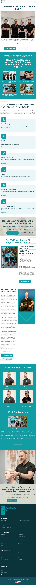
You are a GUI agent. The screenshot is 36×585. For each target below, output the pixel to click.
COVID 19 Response (22, 557)
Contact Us (20, 559)
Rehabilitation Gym (4, 525)
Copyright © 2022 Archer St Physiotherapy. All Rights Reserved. (18, 579)
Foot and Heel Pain (20, 539)
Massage (20, 271)
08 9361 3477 (26, 234)
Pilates (2, 522)
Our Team (19, 223)
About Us (2, 552)
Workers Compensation (8, 206)
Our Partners (20, 554)
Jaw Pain (19, 541)
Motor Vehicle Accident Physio (23, 523)
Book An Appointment (12, 500)
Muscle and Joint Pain (5, 538)
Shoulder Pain (20, 534)
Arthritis (2, 541)
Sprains (2, 539)
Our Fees (20, 552)
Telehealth (3, 523)
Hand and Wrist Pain (21, 536)
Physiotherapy (4, 520)
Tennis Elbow (19, 545)
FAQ (19, 555)
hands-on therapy (8, 309)
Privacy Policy (16, 578)
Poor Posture (3, 543)
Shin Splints (19, 538)
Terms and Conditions (23, 578)
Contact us (16, 229)
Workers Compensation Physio (23, 522)
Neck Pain (3, 536)
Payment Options (4, 559)
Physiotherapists (23, 367)
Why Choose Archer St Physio (6, 555)
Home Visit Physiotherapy (6, 527)
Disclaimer (11, 578)
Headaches (19, 543)
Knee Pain (3, 545)
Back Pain (3, 534)
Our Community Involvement (6, 557)
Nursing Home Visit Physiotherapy (23, 520)
